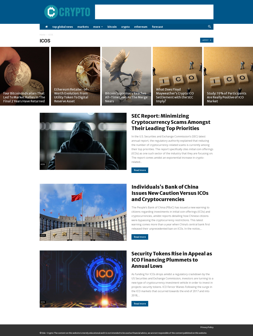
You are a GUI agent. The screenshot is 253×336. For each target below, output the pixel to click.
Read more (140, 170)
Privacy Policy (206, 327)
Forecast (157, 26)
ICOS (43, 164)
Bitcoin (112, 26)
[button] (209, 27)
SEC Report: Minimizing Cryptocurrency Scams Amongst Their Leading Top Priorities (170, 122)
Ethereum (140, 26)
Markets (83, 26)
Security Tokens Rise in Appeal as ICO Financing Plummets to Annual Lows (171, 259)
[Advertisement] (154, 12)
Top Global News (62, 26)
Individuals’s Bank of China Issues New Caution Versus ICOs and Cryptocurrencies (170, 193)
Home (42, 34)
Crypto (125, 26)
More (98, 26)
